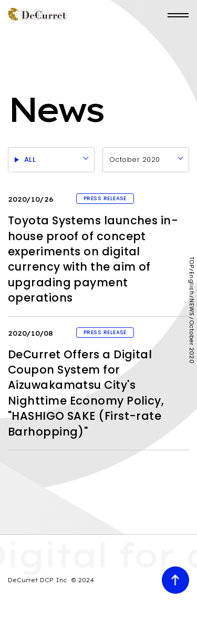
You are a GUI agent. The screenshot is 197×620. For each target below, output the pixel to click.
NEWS (191, 307)
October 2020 (134, 159)
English (191, 283)
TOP (191, 262)
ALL (30, 159)
